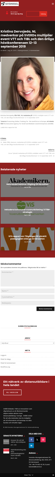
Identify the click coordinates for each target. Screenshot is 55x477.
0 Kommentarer (34, 50)
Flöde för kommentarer (8, 363)
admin (4, 50)
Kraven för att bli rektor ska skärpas (18, 441)
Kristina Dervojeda (7, 115)
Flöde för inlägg (6, 359)
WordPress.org (5, 367)
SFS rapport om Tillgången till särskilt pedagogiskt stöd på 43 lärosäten (27, 237)
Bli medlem (14, 12)
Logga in (3, 355)
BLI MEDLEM (12, 392)
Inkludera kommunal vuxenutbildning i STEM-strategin (27, 210)
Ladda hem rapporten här (9, 127)
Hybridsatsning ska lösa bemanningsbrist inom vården (18, 452)
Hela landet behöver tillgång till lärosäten (27, 184)
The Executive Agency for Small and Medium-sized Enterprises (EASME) (28, 124)
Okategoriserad (23, 50)
